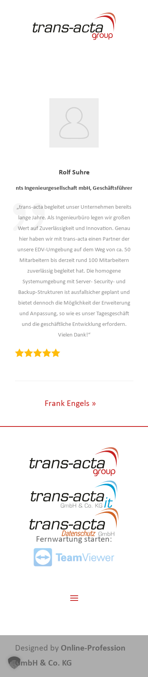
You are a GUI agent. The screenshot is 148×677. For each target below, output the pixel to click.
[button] (14, 663)
